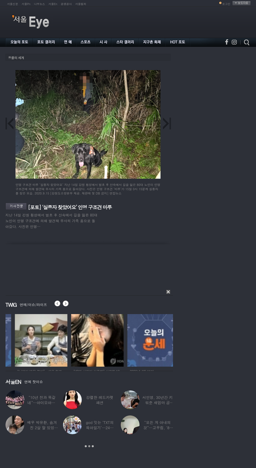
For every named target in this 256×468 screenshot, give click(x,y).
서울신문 (12, 4)
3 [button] (93, 446)
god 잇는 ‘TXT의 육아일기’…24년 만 (100, 427)
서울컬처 (80, 4)
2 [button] (89, 446)
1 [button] (86, 446)
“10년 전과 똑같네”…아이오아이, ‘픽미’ (42, 402)
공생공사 (66, 4)
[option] (75, 339)
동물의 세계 (16, 57)
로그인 (226, 4)
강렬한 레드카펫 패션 (100, 400)
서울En (52, 4)
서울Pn (26, 4)
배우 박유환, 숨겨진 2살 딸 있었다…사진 (42, 427)
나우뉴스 (39, 4)
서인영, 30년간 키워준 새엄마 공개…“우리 (157, 402)
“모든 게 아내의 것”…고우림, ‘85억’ (157, 427)
